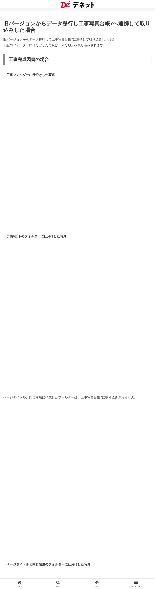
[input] (77, 281)
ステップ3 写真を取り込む (30, 335)
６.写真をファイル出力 (27, 459)
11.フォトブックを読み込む (30, 500)
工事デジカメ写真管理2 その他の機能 (34, 401)
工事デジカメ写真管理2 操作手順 (31, 310)
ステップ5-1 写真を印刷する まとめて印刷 (43, 385)
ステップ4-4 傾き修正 (31, 368)
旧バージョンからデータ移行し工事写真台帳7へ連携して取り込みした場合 (69, 418)
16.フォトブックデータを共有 (32, 542)
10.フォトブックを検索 (27, 492)
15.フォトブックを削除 (27, 533)
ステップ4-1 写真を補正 (28, 343)
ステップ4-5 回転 (28, 376)
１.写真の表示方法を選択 (28, 409)
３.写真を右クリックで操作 (30, 434)
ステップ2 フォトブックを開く (34, 327)
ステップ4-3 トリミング (33, 360)
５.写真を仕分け (22, 451)
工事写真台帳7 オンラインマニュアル (34, 550)
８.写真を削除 (20, 476)
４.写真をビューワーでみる (30, 442)
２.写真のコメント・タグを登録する (36, 426)
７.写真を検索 (20, 467)
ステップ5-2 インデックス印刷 (38, 393)
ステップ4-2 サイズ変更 (33, 351)
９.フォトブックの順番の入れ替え (35, 484)
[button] (147, 280)
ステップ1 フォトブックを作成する (37, 318)
